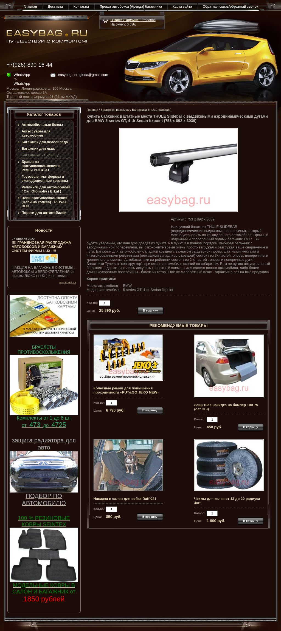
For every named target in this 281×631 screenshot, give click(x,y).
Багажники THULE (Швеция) (152, 109)
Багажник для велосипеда (45, 142)
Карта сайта (182, 7)
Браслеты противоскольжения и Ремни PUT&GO (41, 166)
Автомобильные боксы (42, 125)
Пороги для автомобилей (44, 213)
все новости (67, 282)
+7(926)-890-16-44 (29, 65)
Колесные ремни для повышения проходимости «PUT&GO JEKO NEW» (126, 390)
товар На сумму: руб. (133, 22)
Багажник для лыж (38, 148)
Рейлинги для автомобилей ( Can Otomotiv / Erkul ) (46, 189)
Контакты (81, 7)
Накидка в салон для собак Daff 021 (125, 499)
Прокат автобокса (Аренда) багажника (131, 7)
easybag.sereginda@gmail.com (83, 75)
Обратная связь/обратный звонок (230, 7)
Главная (30, 7)
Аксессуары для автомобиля (36, 133)
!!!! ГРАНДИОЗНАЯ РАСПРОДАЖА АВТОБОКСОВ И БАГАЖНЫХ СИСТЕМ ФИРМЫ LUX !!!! (41, 246)
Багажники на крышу (115, 109)
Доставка (55, 7)
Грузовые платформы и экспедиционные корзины (45, 178)
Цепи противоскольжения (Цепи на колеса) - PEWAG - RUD (46, 202)
